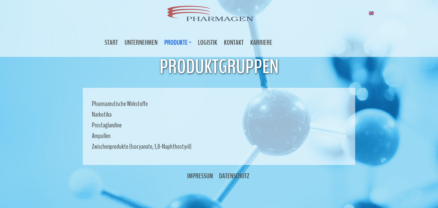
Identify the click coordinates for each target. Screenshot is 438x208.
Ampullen (101, 135)
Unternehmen (141, 42)
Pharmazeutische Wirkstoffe (120, 103)
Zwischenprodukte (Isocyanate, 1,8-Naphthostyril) (141, 146)
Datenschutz (234, 176)
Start (111, 42)
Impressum (200, 176)
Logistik (207, 42)
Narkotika (102, 114)
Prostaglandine (107, 125)
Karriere (261, 42)
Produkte (176, 42)
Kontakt (234, 42)
